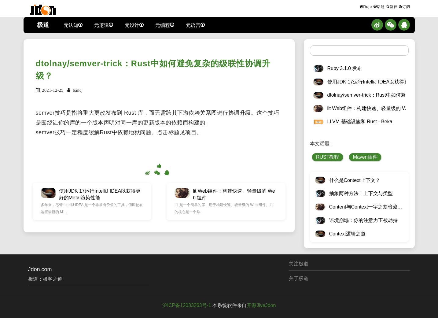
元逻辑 (103, 25)
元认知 (73, 25)
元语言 (195, 25)
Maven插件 (365, 157)
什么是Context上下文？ (354, 180)
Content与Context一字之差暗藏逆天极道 (373, 206)
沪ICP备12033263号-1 (186, 305)
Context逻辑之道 (347, 233)
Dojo (365, 6)
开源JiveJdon (261, 305)
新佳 (392, 6)
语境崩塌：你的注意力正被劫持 (363, 220)
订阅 (404, 6)
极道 (43, 24)
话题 (379, 6)
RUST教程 (327, 157)
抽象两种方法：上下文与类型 (361, 193)
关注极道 (298, 263)
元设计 (134, 25)
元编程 (164, 25)
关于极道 (298, 278)
